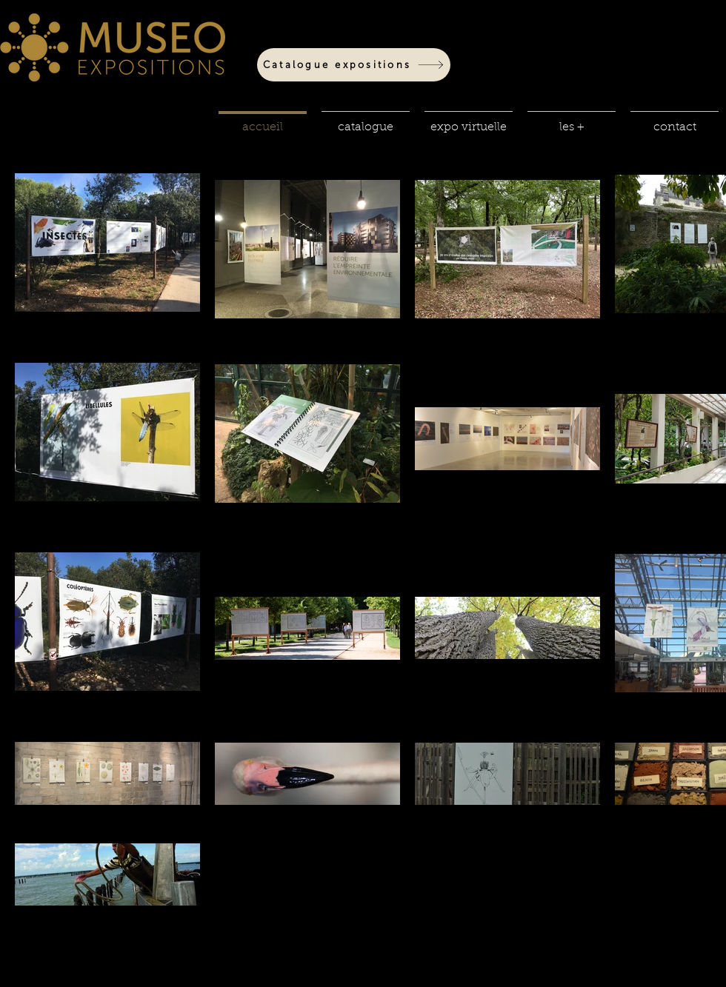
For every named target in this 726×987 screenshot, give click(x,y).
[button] (365, 120)
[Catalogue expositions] (353, 64)
